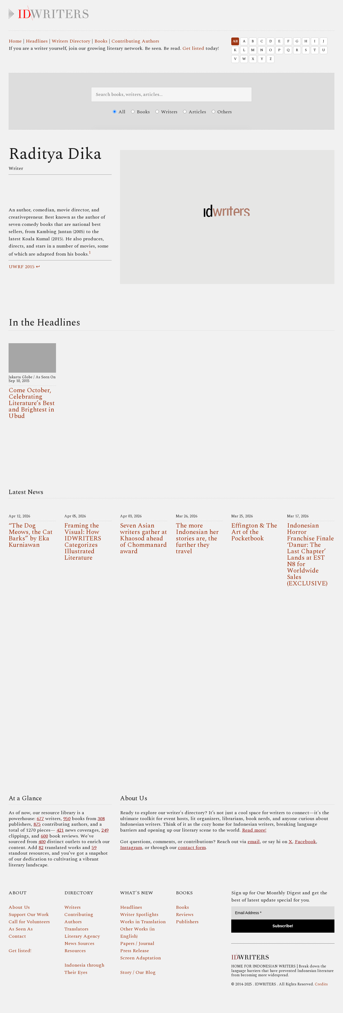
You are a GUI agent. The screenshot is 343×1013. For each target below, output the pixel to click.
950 (66, 818)
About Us (19, 907)
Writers (166, 111)
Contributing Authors (135, 41)
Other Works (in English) (137, 932)
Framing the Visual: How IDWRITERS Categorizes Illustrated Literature (82, 542)
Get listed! (20, 950)
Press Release (134, 950)
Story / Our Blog (138, 972)
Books (100, 41)
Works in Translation (143, 921)
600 (44, 836)
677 (40, 818)
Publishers (187, 921)
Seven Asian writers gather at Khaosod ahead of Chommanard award (143, 538)
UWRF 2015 (22, 266)
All (235, 41)
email (254, 841)
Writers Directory (71, 41)
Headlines (37, 41)
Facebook (305, 841)
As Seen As (21, 929)
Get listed (193, 48)
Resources (75, 950)
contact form (192, 847)
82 (41, 847)
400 (42, 841)
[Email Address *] (282, 912)
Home (15, 41)
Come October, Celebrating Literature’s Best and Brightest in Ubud (32, 403)
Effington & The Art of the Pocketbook (254, 532)
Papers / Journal (137, 943)
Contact (17, 936)
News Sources (79, 943)
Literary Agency (82, 936)
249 (105, 830)
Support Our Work (29, 914)
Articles (194, 111)
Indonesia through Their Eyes (84, 969)
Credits (321, 984)
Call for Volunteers (29, 921)
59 (94, 847)
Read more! (254, 830)
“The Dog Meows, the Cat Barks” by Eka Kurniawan (31, 535)
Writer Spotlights (139, 914)
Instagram (131, 847)
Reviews (184, 914)
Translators (76, 929)
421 (60, 830)
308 (101, 818)
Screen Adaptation (140, 958)
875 (37, 824)
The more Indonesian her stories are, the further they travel (197, 538)
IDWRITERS (171, 12)
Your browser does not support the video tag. (171, 692)
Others (222, 111)
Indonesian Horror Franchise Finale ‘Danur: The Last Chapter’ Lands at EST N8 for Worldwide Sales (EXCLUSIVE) (310, 554)
